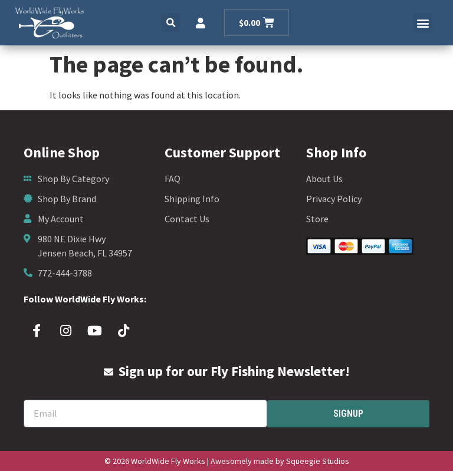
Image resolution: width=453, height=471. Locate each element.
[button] (171, 23)
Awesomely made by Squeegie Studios (280, 461)
